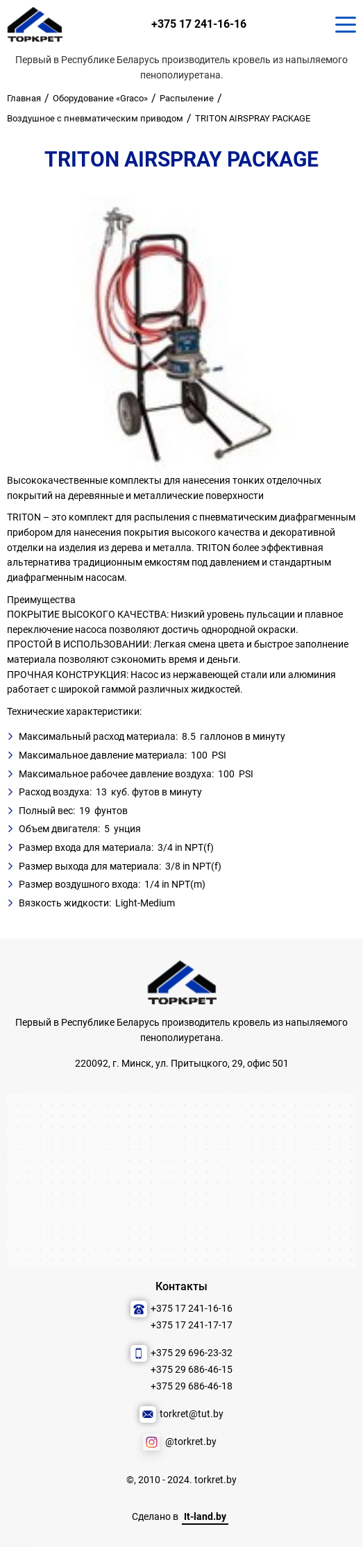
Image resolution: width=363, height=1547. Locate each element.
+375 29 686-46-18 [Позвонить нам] (192, 1386)
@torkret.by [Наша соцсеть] (191, 1442)
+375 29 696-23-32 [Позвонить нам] (192, 1353)
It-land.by (205, 1517)
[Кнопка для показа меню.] (345, 24)
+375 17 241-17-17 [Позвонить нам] (192, 1325)
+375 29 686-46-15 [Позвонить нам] (192, 1370)
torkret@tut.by (191, 1414)
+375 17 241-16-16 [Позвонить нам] (198, 24)
